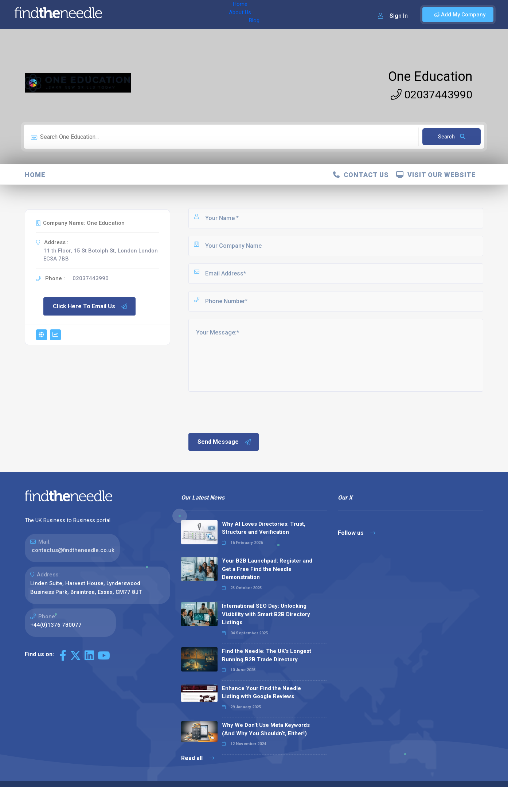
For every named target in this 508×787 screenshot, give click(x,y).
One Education (430, 76)
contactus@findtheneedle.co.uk (73, 550)
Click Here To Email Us (90, 306)
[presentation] (242, 412)
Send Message (224, 442)
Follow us (356, 532)
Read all (197, 758)
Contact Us (361, 175)
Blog (182, 14)
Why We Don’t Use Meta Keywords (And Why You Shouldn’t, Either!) (266, 729)
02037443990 (431, 94)
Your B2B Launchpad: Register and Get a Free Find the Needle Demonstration (267, 568)
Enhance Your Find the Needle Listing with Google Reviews (261, 692)
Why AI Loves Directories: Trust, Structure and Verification (263, 528)
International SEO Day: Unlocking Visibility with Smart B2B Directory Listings (266, 614)
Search (451, 136)
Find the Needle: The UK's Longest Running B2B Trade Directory (266, 655)
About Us (156, 14)
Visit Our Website (436, 175)
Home (128, 14)
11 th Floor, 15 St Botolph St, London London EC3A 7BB (100, 254)
